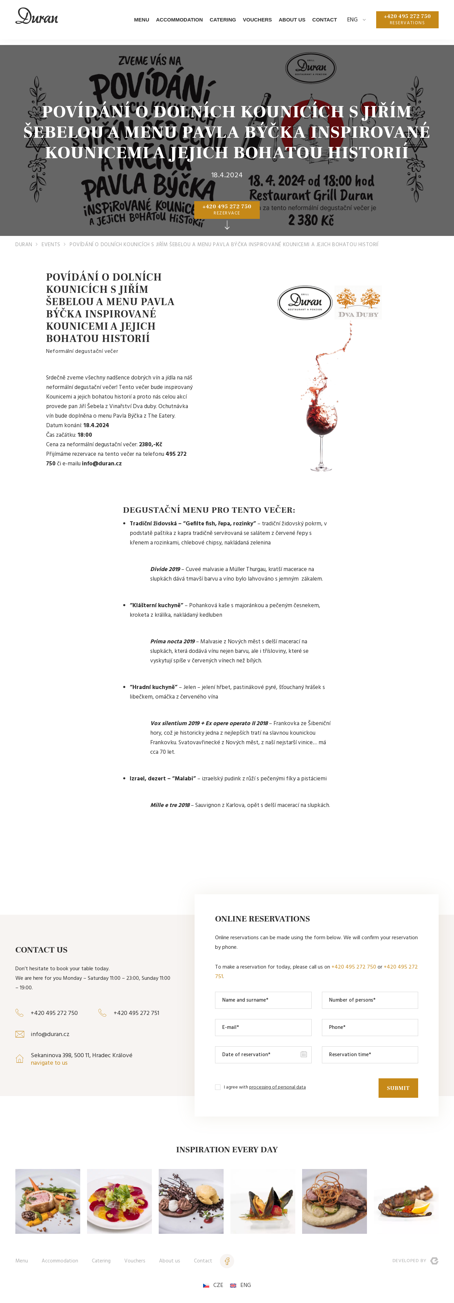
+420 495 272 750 (404, 22)
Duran (23, 245)
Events (51, 245)
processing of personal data (277, 1087)
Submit (397, 1087)
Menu (135, 22)
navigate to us (49, 1063)
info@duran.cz (50, 1034)
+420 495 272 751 (136, 1013)
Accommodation (173, 22)
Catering (216, 22)
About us (285, 22)
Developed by (416, 1260)
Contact (318, 22)
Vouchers (251, 22)
